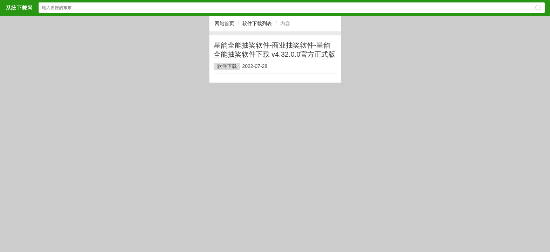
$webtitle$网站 (19, 7)
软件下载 (227, 66)
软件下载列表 (257, 23)
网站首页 (224, 23)
